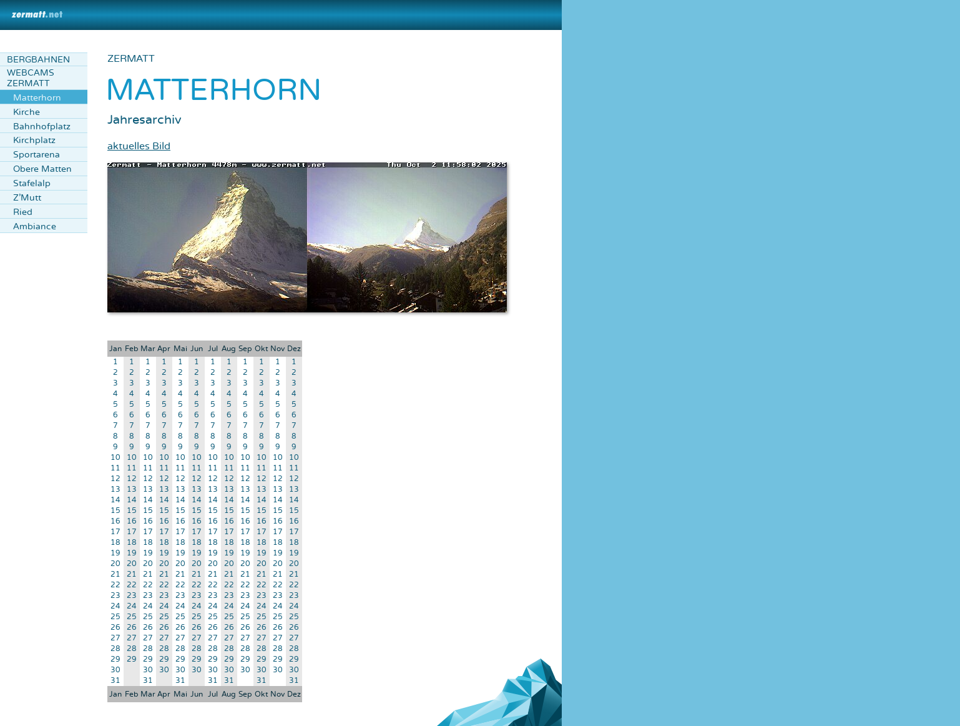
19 (115, 553)
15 (115, 510)
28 (115, 649)
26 (115, 627)
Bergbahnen (38, 59)
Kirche (26, 112)
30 (115, 670)
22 (115, 585)
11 (115, 468)
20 (115, 564)
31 (115, 680)
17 (115, 532)
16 (115, 521)
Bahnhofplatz (42, 126)
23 (115, 595)
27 (115, 638)
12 (115, 479)
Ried (22, 212)
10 (115, 457)
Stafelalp (32, 183)
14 (115, 500)
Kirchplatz (34, 140)
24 (115, 606)
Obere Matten (42, 169)
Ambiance (34, 226)
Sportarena (36, 154)
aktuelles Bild (138, 146)
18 (115, 542)
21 (115, 574)
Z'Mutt (27, 197)
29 (115, 659)
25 (115, 617)
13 (115, 489)
